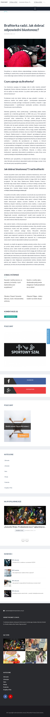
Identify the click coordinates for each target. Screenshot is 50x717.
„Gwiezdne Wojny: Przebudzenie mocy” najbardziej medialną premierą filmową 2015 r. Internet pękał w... (20, 2)
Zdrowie (6, 676)
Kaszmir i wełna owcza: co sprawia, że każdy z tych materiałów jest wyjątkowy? (13, 283)
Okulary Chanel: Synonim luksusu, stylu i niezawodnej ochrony (13, 298)
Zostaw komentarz (11, 316)
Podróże (15, 570)
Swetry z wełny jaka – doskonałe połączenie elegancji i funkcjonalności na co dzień (36, 283)
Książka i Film (19, 530)
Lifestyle (15, 560)
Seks (4, 682)
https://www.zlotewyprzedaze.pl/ (16, 190)
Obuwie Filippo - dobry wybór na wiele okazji (34, 297)
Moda (5, 684)
